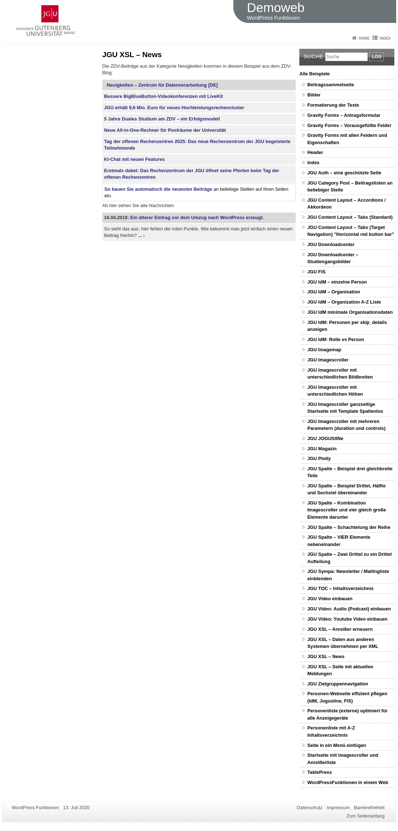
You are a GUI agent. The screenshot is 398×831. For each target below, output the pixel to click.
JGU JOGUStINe (325, 438)
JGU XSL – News (325, 656)
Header (315, 152)
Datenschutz (310, 807)
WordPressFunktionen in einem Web (347, 782)
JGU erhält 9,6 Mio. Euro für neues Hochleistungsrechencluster (174, 107)
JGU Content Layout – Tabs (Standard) (350, 217)
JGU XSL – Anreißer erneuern (340, 629)
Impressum (338, 807)
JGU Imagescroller (327, 360)
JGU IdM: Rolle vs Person (335, 339)
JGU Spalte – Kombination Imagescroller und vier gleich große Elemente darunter (346, 509)
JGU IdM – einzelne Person (337, 282)
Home (364, 38)
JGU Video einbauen (329, 598)
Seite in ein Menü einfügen (336, 745)
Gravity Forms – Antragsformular (344, 115)
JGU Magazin (321, 448)
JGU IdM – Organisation (333, 291)
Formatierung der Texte (333, 105)
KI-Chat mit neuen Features (134, 159)
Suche (313, 56)
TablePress (319, 772)
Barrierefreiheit (369, 807)
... (140, 235)
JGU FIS (316, 271)
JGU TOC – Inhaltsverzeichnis (340, 588)
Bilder (313, 95)
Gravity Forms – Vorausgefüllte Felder (349, 125)
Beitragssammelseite (330, 84)
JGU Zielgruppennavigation (337, 683)
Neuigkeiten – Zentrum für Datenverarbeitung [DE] (161, 85)
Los (376, 56)
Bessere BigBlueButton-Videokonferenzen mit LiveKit (163, 96)
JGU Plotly (319, 458)
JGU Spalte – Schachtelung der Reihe (348, 527)
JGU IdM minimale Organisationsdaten (350, 312)
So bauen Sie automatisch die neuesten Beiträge (158, 189)
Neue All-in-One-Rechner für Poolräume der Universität (165, 130)
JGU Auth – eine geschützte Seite (344, 172)
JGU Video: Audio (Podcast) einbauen (349, 609)
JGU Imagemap (324, 349)
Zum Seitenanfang (365, 816)
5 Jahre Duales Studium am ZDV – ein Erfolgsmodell (162, 119)
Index (385, 38)
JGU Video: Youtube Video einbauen (347, 619)
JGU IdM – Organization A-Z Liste (344, 302)
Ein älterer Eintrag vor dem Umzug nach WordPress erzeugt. (197, 217)
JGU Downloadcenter (330, 244)
